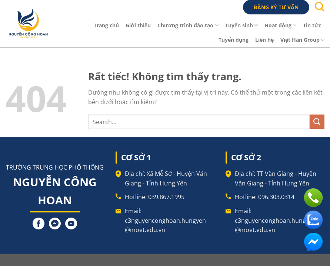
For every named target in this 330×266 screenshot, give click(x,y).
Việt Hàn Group (302, 40)
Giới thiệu (138, 25)
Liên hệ (264, 39)
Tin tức (312, 25)
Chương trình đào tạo (187, 25)
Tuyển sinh (241, 25)
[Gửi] (317, 122)
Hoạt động (280, 25)
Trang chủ (106, 25)
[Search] (319, 9)
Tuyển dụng (234, 39)
